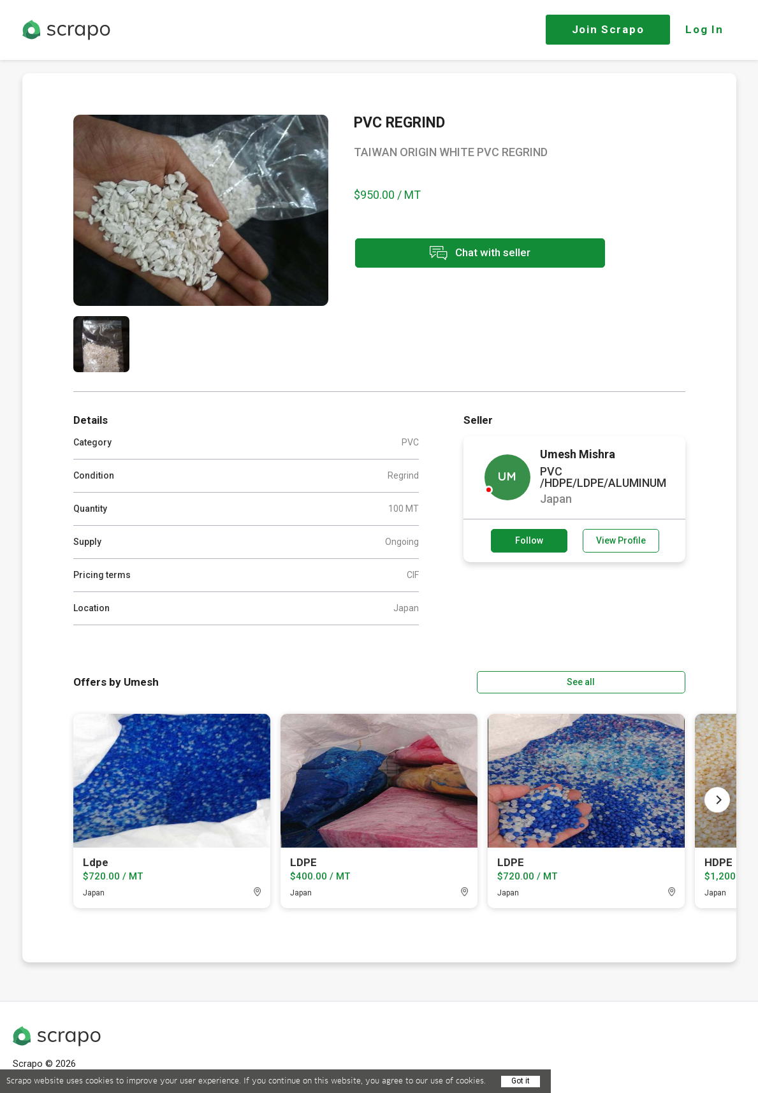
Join (608, 29)
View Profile (621, 540)
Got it (520, 1080)
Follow (529, 540)
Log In (704, 29)
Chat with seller (467, 254)
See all (648, 681)
